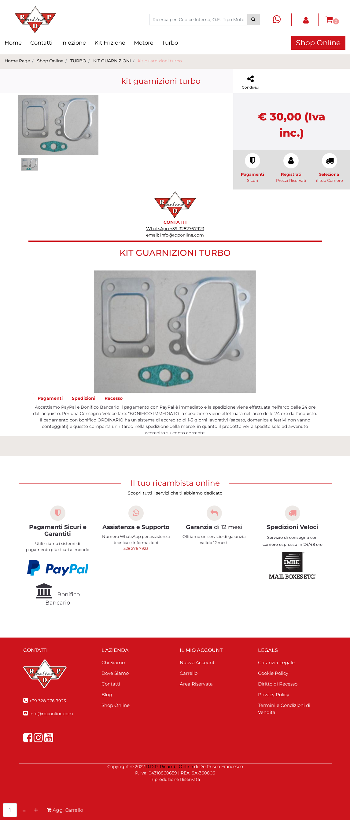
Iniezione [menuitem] (73, 42)
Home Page (17, 61)
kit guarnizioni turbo (160, 61)
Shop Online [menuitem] (115, 705)
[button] (253, 19)
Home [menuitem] (13, 42)
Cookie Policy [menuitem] (273, 673)
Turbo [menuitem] (170, 42)
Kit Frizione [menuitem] (109, 42)
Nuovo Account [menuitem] (197, 662)
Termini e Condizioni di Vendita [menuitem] (284, 708)
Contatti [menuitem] (41, 42)
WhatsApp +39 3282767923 (175, 228)
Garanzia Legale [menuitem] (276, 662)
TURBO (78, 61)
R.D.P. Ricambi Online (169, 766)
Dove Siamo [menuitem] (115, 673)
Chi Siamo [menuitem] (113, 662)
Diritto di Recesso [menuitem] (277, 684)
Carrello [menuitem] (188, 673)
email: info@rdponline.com (175, 235)
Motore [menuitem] (143, 42)
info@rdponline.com (51, 713)
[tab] (50, 398)
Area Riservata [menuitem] (196, 684)
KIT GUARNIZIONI (112, 61)
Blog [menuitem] (106, 694)
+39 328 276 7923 (47, 701)
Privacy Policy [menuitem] (273, 694)
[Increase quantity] (36, 810)
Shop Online (318, 42)
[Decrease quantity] (24, 810)
